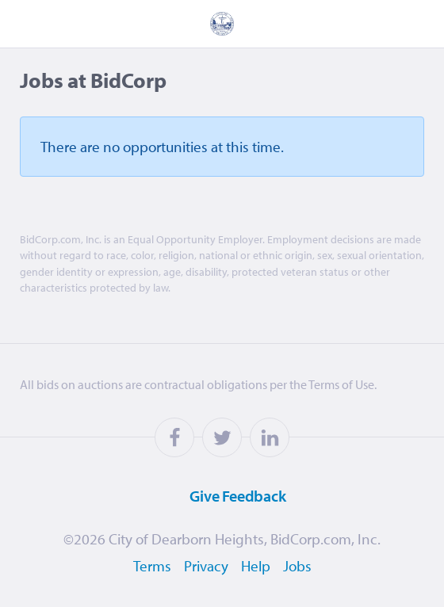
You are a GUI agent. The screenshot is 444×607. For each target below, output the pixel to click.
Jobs (297, 565)
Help (255, 565)
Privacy (206, 565)
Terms (152, 565)
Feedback (217, 495)
